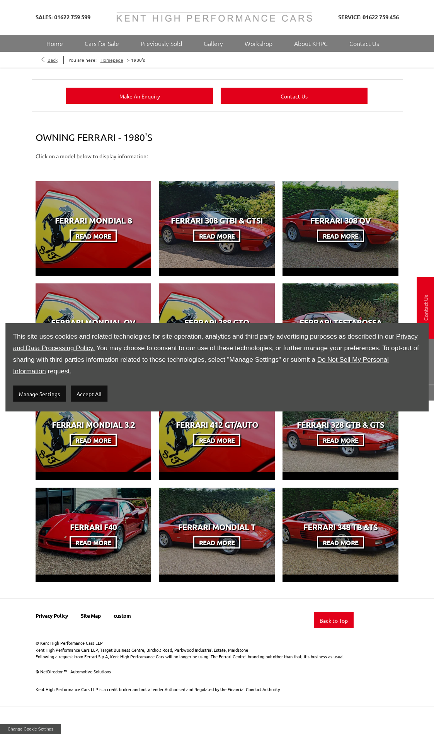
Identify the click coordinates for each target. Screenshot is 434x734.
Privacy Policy (52, 615)
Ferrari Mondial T (216, 527)
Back (53, 60)
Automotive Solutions (90, 671)
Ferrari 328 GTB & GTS (340, 425)
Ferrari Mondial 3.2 (93, 425)
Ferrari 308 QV (340, 220)
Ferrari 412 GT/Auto (217, 425)
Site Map (91, 615)
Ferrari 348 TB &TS (340, 527)
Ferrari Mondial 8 (93, 220)
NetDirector (52, 671)
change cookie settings (30, 729)
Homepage (111, 60)
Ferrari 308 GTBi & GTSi (217, 220)
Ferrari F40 (93, 527)
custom (122, 615)
